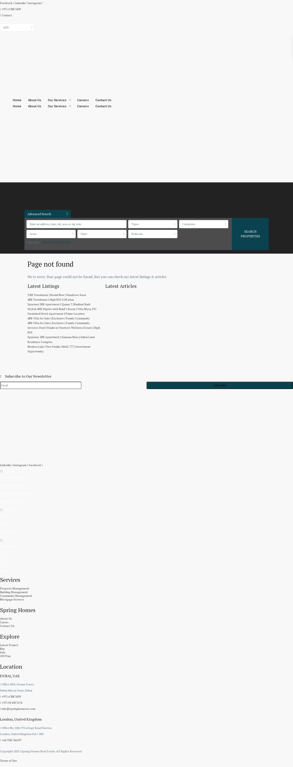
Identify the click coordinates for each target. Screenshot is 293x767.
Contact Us (103, 100)
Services (8, 471)
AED (6, 27)
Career (4, 524)
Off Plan (5, 571)
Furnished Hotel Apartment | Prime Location (56, 314)
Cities (84, 234)
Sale (2, 563)
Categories (188, 224)
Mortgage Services (12, 502)
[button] (146, 471)
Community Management (16, 493)
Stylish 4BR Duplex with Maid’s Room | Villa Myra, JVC (62, 309)
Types (135, 224)
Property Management (14, 477)
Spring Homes (12, 510)
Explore (8, 540)
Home (17, 100)
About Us (34, 100)
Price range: (33, 242)
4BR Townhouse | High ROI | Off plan (50, 299)
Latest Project (9, 546)
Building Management (14, 485)
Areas (33, 234)
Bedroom (137, 234)
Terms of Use (8, 761)
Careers (83, 100)
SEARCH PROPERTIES (250, 233)
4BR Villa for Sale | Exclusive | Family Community (58, 318)
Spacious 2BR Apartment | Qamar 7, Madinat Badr (59, 304)
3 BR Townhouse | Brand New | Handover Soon (56, 295)
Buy (2, 555)
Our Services (57, 100)
